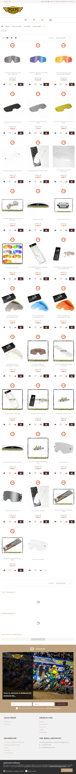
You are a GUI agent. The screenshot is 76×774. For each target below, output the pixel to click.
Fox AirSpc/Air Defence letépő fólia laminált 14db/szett (63, 267)
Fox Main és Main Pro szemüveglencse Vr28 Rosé (38, 365)
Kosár (41, 730)
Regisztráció (43, 724)
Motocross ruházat (16, 26)
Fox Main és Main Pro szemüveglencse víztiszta (12, 365)
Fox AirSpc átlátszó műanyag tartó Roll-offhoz (12, 219)
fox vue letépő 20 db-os (38, 510)
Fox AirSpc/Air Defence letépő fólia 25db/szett (38, 267)
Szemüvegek (27, 26)
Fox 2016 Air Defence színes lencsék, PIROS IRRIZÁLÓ (63, 73)
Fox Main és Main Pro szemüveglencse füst (12, 316)
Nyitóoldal (7, 721)
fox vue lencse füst (63, 462)
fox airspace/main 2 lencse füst (12, 122)
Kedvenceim (43, 732)
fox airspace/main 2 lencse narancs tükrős (63, 122)
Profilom (42, 727)
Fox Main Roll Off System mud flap (12, 462)
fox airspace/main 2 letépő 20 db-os (38, 170)
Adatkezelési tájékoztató (12, 745)
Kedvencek (55, 1)
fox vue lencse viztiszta (38, 559)
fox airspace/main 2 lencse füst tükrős (38, 122)
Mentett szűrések (68, 1)
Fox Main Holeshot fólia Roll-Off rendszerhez (63, 365)
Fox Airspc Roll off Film (63, 219)
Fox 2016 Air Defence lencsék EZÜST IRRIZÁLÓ (12, 73)
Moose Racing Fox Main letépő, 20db (12, 559)
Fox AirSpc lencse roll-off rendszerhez (63, 170)
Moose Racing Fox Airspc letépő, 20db (63, 510)
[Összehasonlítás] (15, 84)
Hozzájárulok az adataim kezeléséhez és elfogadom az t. (40, 708)
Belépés (37, 1)
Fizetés (6, 747)
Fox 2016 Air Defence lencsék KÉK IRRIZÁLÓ (38, 73)
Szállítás (7, 750)
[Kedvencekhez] (9, 84)
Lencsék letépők (37, 26)
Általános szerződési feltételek (14, 742)
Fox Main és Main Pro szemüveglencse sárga (63, 316)
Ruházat (7, 26)
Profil (45, 1)
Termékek (7, 724)
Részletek (4, 84)
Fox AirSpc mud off (38, 219)
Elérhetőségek (8, 753)
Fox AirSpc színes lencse (12, 268)
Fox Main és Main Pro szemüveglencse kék (38, 316)
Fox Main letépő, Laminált (38, 413)
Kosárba (20, 84)
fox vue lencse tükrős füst (12, 510)
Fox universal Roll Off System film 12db (38, 462)
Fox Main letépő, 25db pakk (12, 413)
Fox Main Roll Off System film (63, 413)
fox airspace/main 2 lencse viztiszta (12, 170)
